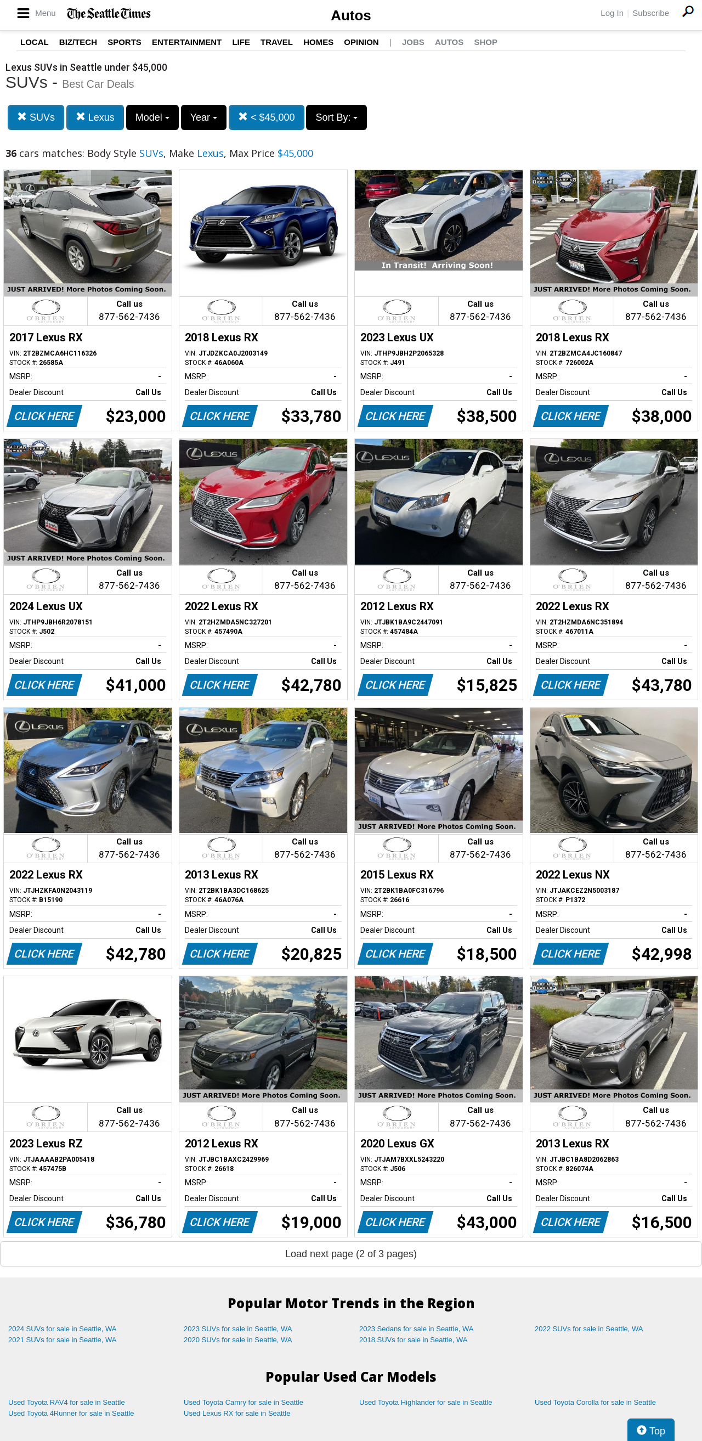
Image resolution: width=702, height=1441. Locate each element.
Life (241, 42)
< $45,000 (266, 117)
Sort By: (336, 117)
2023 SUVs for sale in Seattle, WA (238, 1329)
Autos (351, 15)
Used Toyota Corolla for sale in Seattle (595, 1402)
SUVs (36, 117)
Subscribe (650, 13)
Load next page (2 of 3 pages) (351, 1253)
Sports (124, 42)
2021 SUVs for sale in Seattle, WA (62, 1340)
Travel (277, 42)
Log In (612, 13)
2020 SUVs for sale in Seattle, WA (238, 1340)
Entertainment (187, 42)
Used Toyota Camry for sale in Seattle (243, 1402)
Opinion (361, 42)
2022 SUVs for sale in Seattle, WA (589, 1329)
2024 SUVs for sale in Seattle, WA (62, 1329)
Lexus (95, 117)
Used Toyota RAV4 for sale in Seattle (66, 1402)
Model (152, 117)
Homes (318, 42)
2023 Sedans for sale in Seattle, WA (416, 1329)
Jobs (413, 42)
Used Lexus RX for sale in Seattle (237, 1413)
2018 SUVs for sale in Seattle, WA (413, 1340)
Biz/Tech (78, 42)
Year (203, 117)
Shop (485, 42)
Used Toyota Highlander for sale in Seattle (425, 1402)
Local (34, 42)
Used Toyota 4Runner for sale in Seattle (71, 1413)
